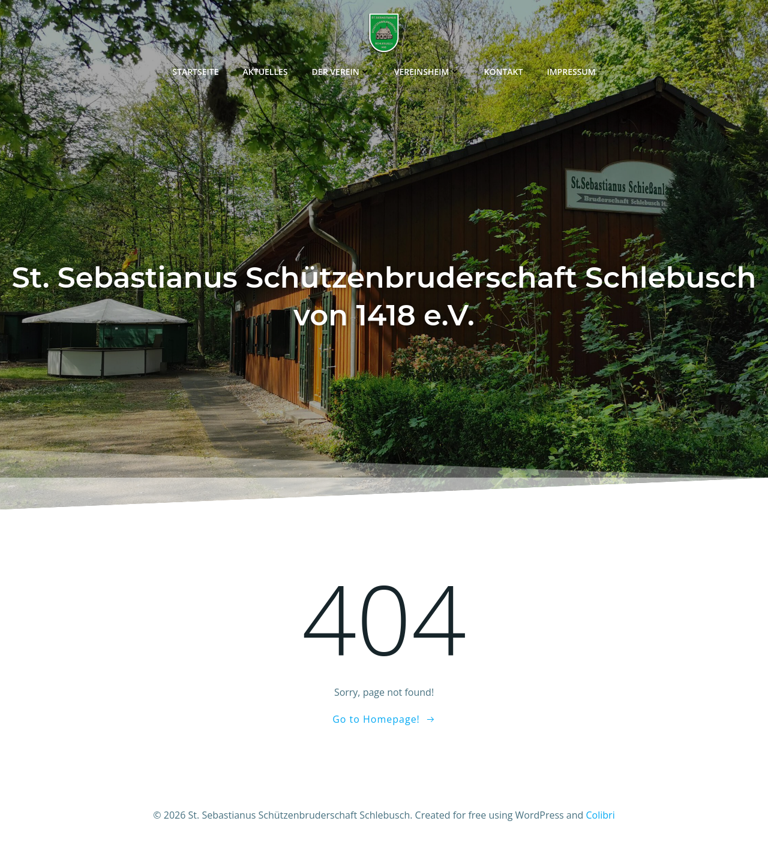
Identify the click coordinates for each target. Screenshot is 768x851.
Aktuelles (265, 71)
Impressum (571, 71)
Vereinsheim (427, 71)
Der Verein (341, 71)
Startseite (195, 71)
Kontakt (503, 71)
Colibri (600, 815)
